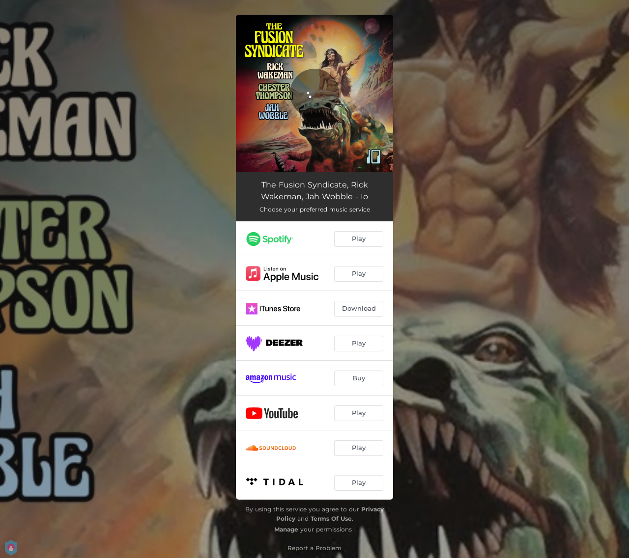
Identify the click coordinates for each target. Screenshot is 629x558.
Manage (286, 529)
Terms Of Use (331, 518)
